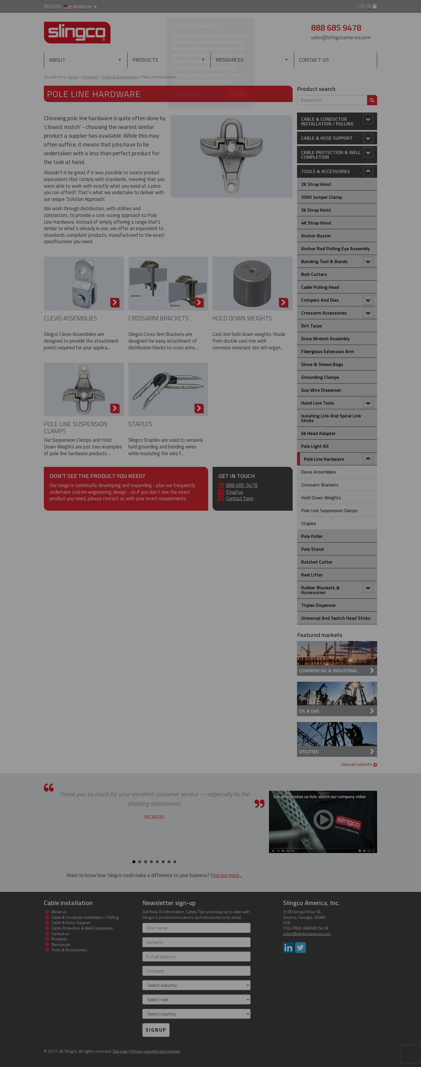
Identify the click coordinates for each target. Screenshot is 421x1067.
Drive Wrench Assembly (325, 338)
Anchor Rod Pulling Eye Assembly (335, 248)
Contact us (314, 60)
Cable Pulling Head (320, 287)
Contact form (239, 498)
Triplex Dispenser (318, 605)
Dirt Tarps (311, 325)
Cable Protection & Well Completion (337, 153)
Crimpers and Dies (337, 300)
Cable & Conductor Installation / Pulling (337, 120)
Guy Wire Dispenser (321, 389)
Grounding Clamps (320, 377)
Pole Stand (312, 549)
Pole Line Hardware (338, 459)
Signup (156, 1030)
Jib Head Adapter (318, 433)
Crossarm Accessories (337, 313)
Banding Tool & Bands (337, 261)
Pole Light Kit (315, 446)
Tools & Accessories (337, 171)
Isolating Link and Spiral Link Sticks (331, 418)
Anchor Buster (316, 235)
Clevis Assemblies (70, 318)
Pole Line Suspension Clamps (75, 427)
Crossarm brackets (158, 318)
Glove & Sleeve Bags (322, 364)
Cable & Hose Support (337, 138)
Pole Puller (312, 536)
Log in (367, 6)
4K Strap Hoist (316, 222)
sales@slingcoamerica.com (340, 37)
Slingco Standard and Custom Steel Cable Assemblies (77, 33)
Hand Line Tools (337, 403)
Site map (120, 1051)
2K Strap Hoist (316, 184)
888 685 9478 (242, 485)
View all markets (359, 764)
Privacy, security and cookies (155, 1051)
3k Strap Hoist (316, 209)
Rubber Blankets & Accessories (337, 589)
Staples (140, 424)
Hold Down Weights (242, 318)
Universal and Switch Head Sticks (335, 617)
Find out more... (226, 875)
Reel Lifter (312, 574)
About (57, 60)
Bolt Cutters (314, 274)
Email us (234, 492)
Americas (80, 6)
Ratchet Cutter (316, 561)
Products (157, 60)
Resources (230, 60)
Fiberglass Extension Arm (327, 351)
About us (59, 912)
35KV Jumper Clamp (321, 197)
